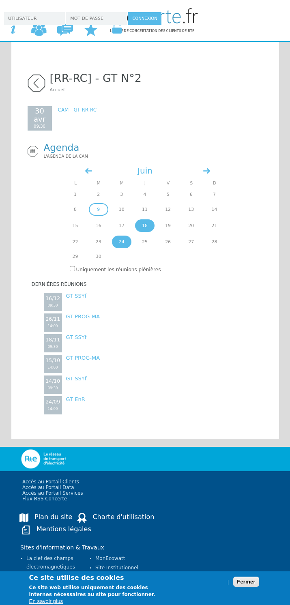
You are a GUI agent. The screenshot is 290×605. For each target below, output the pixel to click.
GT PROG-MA (83, 316)
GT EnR (75, 399)
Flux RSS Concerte (44, 499)
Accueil (58, 89)
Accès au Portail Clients (50, 482)
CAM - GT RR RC (77, 110)
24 (122, 242)
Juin (145, 171)
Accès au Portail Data (48, 487)
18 (145, 225)
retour (36, 82)
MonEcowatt (110, 558)
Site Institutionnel (116, 568)
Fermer (246, 584)
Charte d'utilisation (123, 517)
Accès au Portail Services (52, 493)
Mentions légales (64, 529)
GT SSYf (76, 296)
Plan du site (53, 517)
